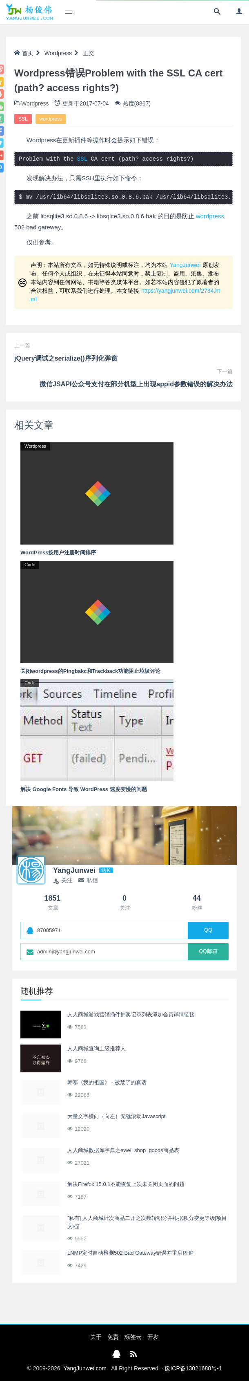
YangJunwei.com (85, 1368)
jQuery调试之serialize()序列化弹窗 (66, 358)
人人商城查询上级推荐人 (96, 1048)
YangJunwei (185, 265)
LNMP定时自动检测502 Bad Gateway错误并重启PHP (130, 1253)
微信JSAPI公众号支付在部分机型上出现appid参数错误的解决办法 (136, 384)
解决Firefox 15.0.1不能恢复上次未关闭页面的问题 (126, 1184)
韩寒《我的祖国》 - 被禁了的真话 (107, 1082)
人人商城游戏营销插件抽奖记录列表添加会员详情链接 (131, 1014)
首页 (23, 53)
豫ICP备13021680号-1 (193, 1368)
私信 (88, 880)
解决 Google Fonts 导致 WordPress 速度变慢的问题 (83, 789)
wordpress (51, 119)
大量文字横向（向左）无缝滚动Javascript (116, 1116)
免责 (113, 1337)
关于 (96, 1337)
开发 (153, 1337)
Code (29, 564)
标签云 (133, 1337)
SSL (23, 119)
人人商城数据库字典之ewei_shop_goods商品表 (123, 1150)
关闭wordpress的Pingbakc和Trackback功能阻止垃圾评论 (90, 671)
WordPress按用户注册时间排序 (58, 552)
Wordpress (58, 53)
